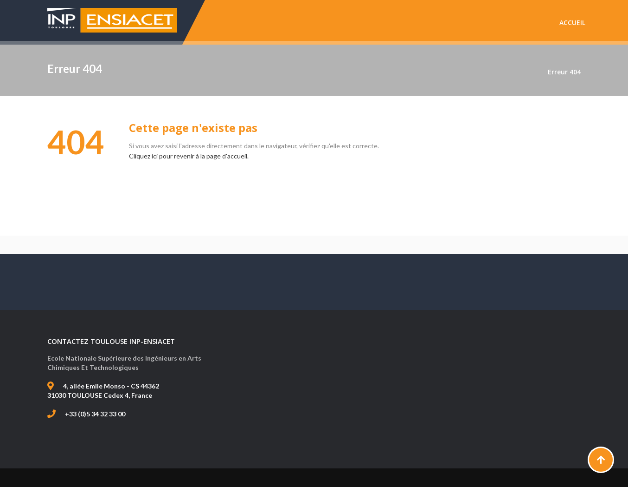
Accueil (572, 22)
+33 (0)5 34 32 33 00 (95, 414)
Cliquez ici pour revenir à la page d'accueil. (189, 156)
